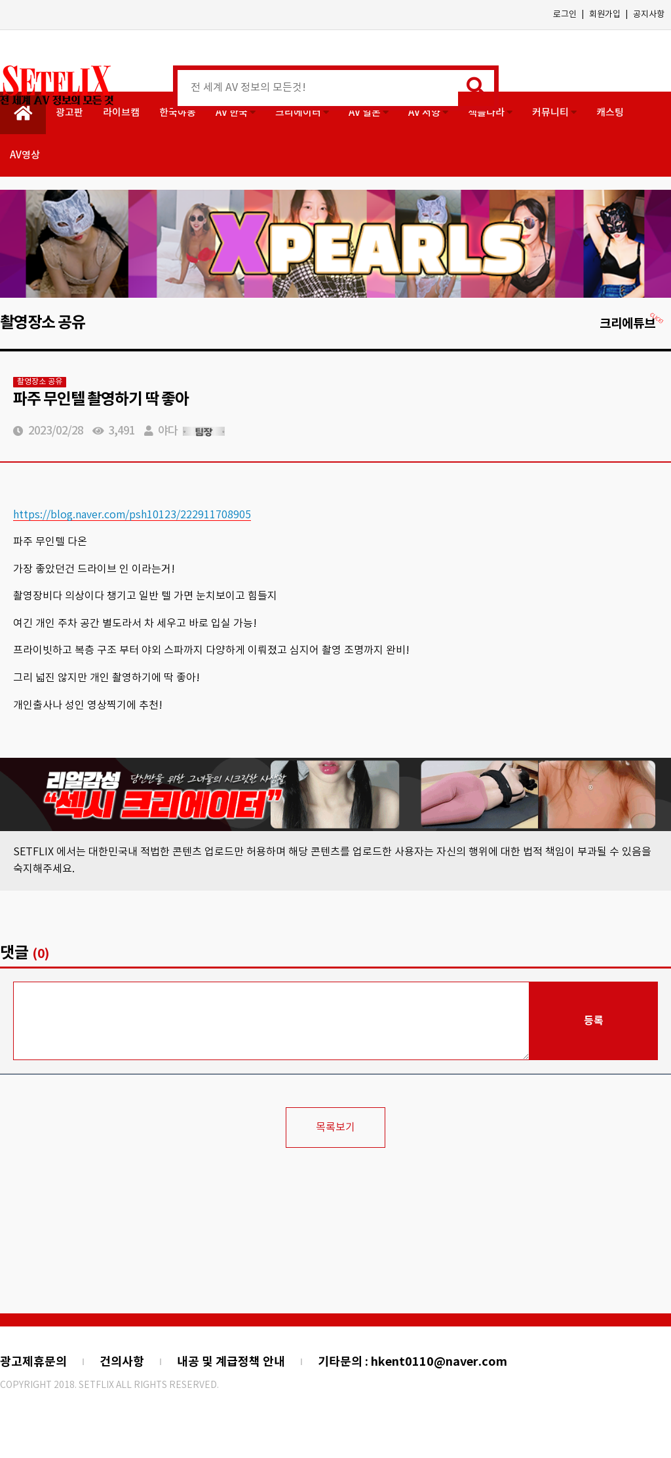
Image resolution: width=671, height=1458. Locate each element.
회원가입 (605, 15)
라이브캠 (121, 112)
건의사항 (122, 1362)
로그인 (565, 15)
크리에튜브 (632, 323)
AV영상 (25, 155)
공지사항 (648, 15)
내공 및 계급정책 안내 (231, 1362)
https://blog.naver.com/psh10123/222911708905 (132, 515)
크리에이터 (302, 112)
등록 (594, 1020)
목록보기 (335, 1127)
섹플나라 (490, 112)
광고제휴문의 (33, 1362)
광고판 (69, 112)
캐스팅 (610, 112)
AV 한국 (236, 112)
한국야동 (177, 112)
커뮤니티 (554, 112)
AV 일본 (369, 112)
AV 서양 (428, 112)
